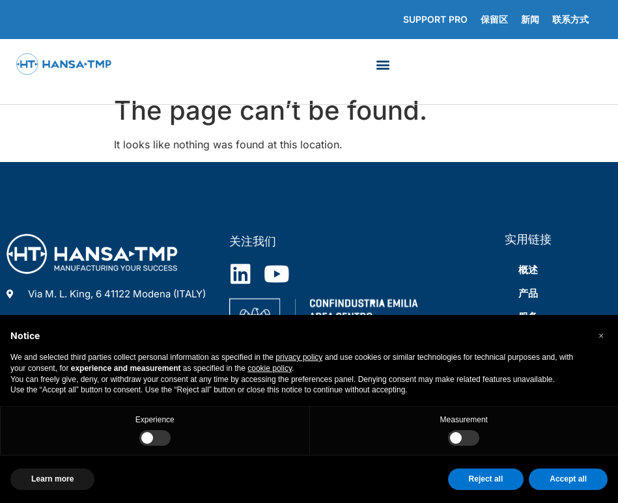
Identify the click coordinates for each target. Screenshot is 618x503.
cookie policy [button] (269, 368)
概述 (528, 270)
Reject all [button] (486, 478)
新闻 (530, 19)
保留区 (494, 19)
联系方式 (570, 19)
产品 (528, 293)
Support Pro (435, 19)
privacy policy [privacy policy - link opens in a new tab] (298, 357)
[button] (383, 64)
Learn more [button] (52, 478)
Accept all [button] (568, 478)
